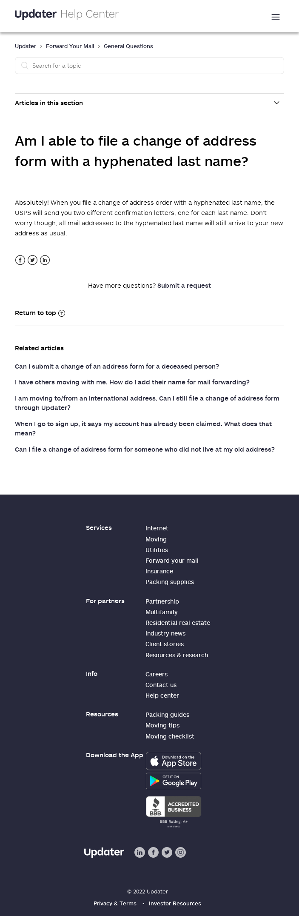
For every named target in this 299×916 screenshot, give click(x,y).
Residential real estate (177, 622)
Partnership (162, 601)
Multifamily (161, 611)
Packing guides (167, 714)
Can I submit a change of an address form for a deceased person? (117, 366)
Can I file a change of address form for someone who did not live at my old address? (145, 449)
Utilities (156, 549)
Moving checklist (169, 736)
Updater (25, 46)
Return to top (40, 312)
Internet (156, 528)
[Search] (149, 65)
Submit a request (184, 285)
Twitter (32, 260)
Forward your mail (172, 560)
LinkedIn (45, 260)
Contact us (161, 684)
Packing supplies (169, 581)
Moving (156, 539)
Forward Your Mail (70, 46)
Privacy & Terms (115, 903)
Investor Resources (175, 903)
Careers (156, 674)
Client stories (164, 643)
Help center (162, 695)
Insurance (159, 571)
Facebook (20, 260)
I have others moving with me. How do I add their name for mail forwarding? (132, 382)
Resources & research (176, 654)
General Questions (128, 46)
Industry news (165, 633)
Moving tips (162, 725)
